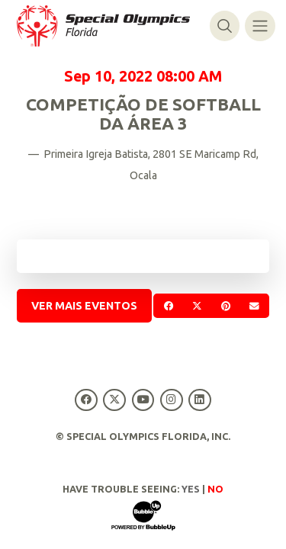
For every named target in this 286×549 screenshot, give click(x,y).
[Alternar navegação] (260, 25)
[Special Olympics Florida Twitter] (115, 400)
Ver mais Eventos (84, 306)
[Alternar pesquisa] (224, 25)
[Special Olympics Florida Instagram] (171, 400)
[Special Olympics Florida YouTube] (143, 400)
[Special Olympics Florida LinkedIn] (199, 400)
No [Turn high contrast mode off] (215, 488)
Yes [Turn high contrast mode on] (191, 488)
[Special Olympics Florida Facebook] (86, 400)
